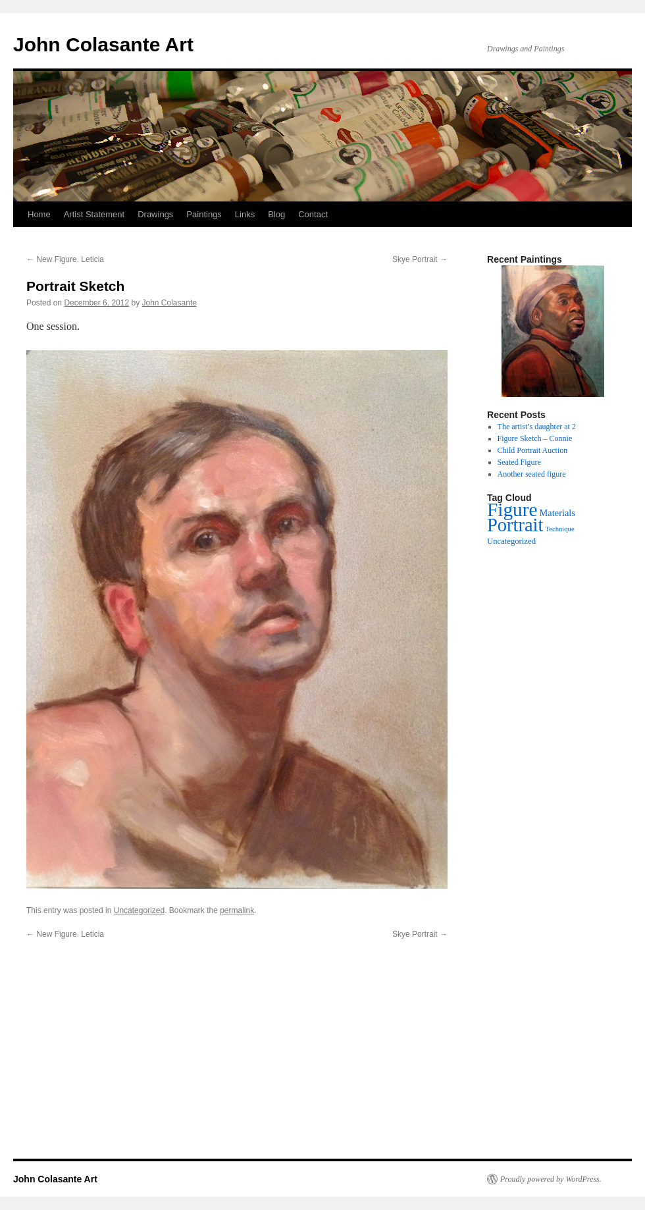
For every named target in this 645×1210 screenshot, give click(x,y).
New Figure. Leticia (65, 259)
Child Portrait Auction (533, 450)
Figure (512, 509)
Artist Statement (94, 214)
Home (39, 214)
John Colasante (169, 302)
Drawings (155, 214)
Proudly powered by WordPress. (551, 1179)
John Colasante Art (103, 44)
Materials (557, 513)
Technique (559, 529)
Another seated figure (532, 474)
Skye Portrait (420, 259)
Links (245, 214)
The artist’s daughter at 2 (537, 426)
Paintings (203, 214)
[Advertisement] (322, 1062)
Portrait (515, 525)
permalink (237, 910)
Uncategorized (139, 910)
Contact (313, 214)
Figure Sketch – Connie (535, 438)
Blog (276, 214)
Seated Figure (519, 462)
